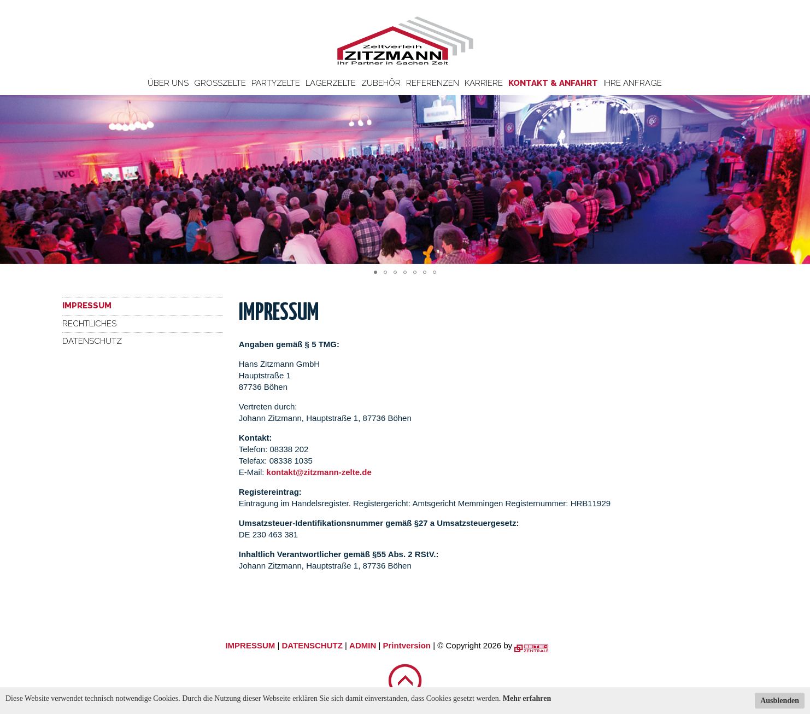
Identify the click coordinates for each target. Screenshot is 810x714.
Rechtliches (89, 324)
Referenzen (432, 83)
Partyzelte (275, 83)
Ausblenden (779, 701)
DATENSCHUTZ (311, 645)
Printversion (407, 645)
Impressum (86, 306)
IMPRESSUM (250, 645)
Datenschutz (92, 341)
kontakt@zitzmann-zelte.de (319, 472)
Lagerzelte (331, 83)
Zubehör (381, 83)
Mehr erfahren (527, 698)
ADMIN (362, 645)
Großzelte (220, 83)
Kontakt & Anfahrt (553, 83)
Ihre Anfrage (632, 83)
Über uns (168, 83)
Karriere (484, 83)
